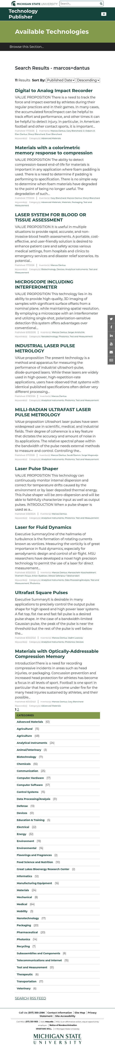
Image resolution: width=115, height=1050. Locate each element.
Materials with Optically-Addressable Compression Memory (57, 654)
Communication (27, 771)
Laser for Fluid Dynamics (43, 527)
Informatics (24, 876)
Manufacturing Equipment (34, 883)
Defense (22, 806)
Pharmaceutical (27, 932)
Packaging (77, 202)
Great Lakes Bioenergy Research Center (43, 869)
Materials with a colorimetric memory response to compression (54, 150)
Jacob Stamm (74, 455)
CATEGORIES (25, 715)
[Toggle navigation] (103, 14)
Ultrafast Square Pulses (41, 592)
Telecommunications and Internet (39, 960)
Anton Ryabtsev (39, 575)
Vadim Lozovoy (75, 638)
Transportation (26, 981)
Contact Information (59, 1012)
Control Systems (28, 792)
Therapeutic (25, 974)
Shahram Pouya (23, 575)
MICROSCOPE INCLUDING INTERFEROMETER (44, 284)
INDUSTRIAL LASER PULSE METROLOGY (45, 348)
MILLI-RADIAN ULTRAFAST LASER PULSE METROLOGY (53, 412)
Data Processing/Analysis (77, 580)
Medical (22, 904)
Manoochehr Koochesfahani (82, 572)
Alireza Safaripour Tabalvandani (64, 575)
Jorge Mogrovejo (90, 455)
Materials (66, 202)
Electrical (23, 827)
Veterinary (24, 988)
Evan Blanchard (54, 134)
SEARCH (22, 998)
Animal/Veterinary (29, 750)
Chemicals (24, 764)
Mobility (22, 911)
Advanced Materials (51, 138)
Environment (25, 841)
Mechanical (24, 897)
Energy (21, 834)
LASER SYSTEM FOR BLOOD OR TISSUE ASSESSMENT (50, 217)
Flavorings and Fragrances (34, 855)
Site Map (80, 1012)
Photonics (64, 336)
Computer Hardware (30, 778)
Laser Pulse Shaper (36, 468)
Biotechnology (48, 269)
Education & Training (30, 820)
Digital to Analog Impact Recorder (54, 90)
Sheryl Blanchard (36, 134)
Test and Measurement (81, 336)
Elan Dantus (21, 134)
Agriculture (24, 735)
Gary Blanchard (74, 131)
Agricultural (25, 728)
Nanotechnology (49, 336)
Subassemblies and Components (38, 953)
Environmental (26, 848)
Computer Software (30, 785)
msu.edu (49, 1021)
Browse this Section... (27, 47)
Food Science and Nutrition (35, 862)
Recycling (23, 946)
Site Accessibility (65, 1016)
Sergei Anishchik (76, 332)
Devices (61, 269)
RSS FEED (38, 998)
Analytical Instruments (76, 269)
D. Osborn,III (89, 131)
